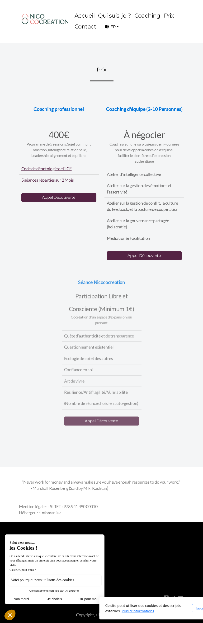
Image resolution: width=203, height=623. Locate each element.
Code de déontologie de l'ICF (46, 168)
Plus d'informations (81, 611)
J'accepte (144, 608)
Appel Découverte (58, 197)
